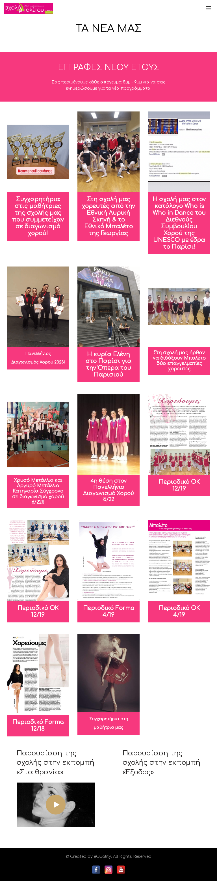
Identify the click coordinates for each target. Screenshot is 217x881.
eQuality (102, 856)
